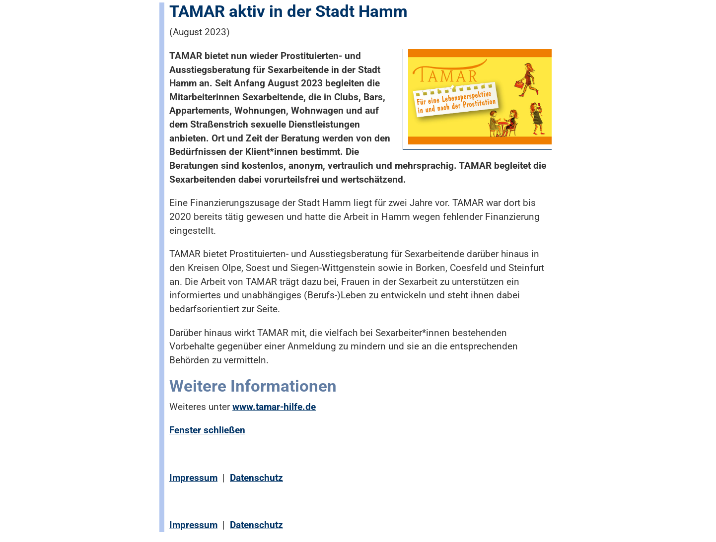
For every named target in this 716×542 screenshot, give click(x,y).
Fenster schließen (207, 430)
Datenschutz (256, 477)
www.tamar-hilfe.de (274, 406)
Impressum (193, 477)
